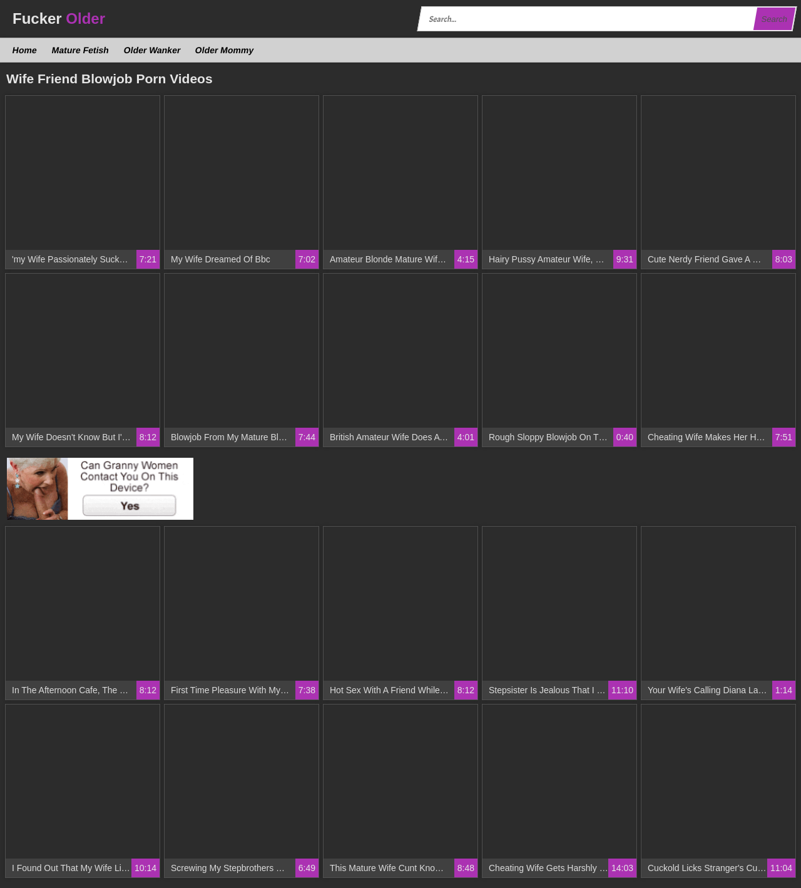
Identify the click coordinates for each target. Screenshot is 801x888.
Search (774, 19)
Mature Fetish (80, 50)
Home (25, 50)
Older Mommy (225, 50)
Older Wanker (152, 50)
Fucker (59, 18)
